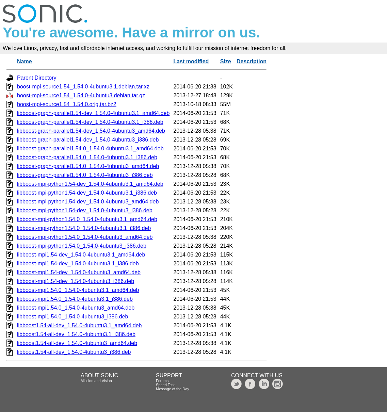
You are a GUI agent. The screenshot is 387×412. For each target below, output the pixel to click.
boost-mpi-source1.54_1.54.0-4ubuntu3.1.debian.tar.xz (83, 86)
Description (252, 61)
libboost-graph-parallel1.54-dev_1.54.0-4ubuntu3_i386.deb (88, 140)
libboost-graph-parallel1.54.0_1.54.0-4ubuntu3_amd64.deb (88, 166)
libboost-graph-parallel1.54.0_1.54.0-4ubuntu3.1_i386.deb (87, 157)
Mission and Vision (96, 381)
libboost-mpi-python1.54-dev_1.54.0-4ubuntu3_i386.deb (84, 210)
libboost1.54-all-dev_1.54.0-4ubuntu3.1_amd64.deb (79, 325)
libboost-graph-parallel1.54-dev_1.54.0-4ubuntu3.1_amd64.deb (93, 113)
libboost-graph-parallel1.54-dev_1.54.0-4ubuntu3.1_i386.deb (90, 122)
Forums (162, 381)
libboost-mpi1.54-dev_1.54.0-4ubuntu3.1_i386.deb (78, 263)
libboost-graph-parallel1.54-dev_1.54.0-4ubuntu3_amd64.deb (91, 131)
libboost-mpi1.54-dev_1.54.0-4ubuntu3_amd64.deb (79, 272)
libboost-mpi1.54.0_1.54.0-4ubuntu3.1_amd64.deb (78, 290)
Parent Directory (37, 78)
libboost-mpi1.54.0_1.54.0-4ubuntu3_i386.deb (72, 316)
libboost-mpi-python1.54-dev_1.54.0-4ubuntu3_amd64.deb (88, 201)
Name (24, 61)
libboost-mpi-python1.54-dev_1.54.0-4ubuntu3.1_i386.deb (87, 193)
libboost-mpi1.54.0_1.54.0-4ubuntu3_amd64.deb (75, 308)
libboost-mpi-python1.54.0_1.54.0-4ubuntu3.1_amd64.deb (87, 219)
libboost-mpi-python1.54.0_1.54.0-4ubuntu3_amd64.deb (85, 237)
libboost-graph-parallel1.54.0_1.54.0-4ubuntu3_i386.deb (85, 175)
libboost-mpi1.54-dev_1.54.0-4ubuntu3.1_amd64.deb (81, 255)
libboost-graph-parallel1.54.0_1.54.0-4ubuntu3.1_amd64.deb (90, 148)
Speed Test (165, 385)
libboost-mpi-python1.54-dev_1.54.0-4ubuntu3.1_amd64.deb (90, 184)
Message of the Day (172, 389)
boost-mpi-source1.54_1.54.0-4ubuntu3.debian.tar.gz (81, 95)
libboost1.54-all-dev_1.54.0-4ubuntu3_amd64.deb (77, 343)
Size (225, 61)
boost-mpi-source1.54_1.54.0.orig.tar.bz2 (66, 104)
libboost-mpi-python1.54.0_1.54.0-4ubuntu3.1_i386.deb (84, 228)
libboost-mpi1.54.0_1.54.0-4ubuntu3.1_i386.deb (75, 299)
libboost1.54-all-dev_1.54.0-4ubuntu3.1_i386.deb (76, 334)
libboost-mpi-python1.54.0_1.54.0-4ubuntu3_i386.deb (81, 246)
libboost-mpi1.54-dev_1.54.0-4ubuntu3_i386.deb (75, 281)
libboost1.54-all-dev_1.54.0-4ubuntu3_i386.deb (74, 352)
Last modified (191, 61)
